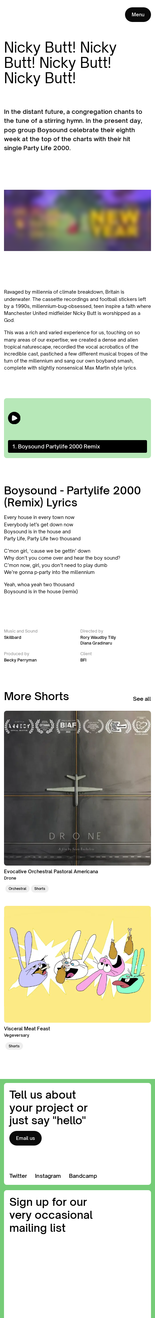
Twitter (18, 1176)
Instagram (48, 1176)
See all (142, 698)
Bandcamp (83, 1176)
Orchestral (17, 889)
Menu (138, 14)
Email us (25, 1138)
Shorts (39, 889)
